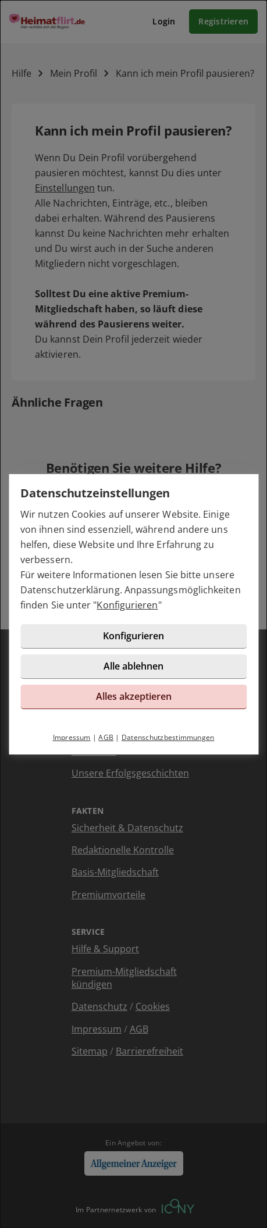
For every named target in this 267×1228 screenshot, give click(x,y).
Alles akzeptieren (134, 696)
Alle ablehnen (133, 666)
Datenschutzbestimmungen (168, 737)
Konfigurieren (127, 605)
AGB (105, 737)
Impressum (72, 737)
